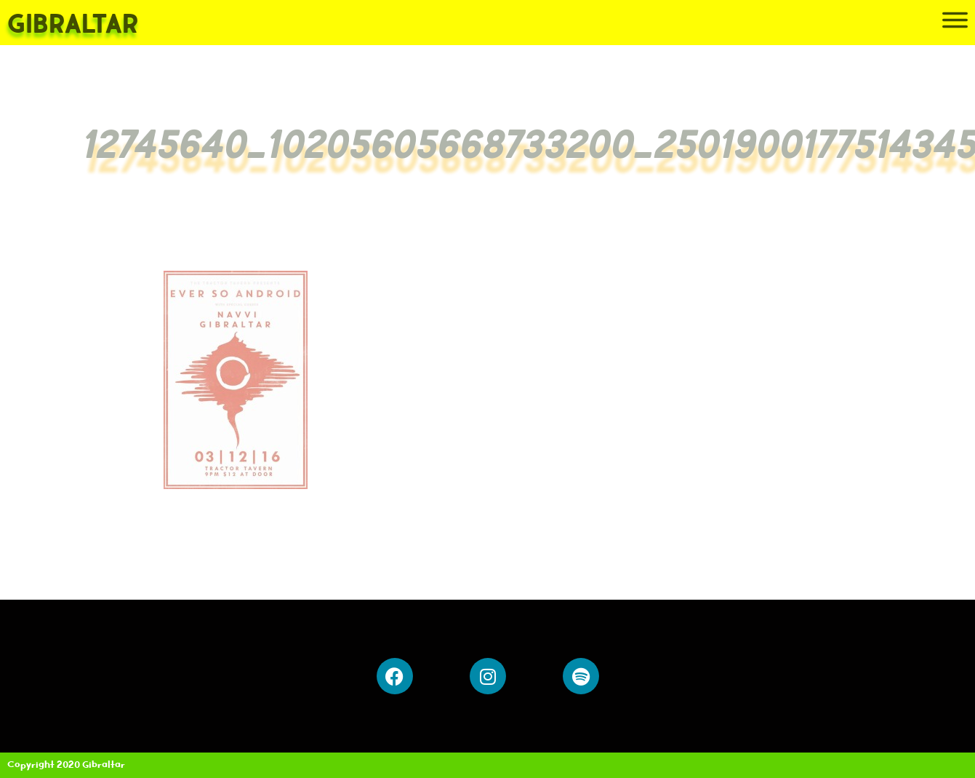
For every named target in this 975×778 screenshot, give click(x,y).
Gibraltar (72, 25)
